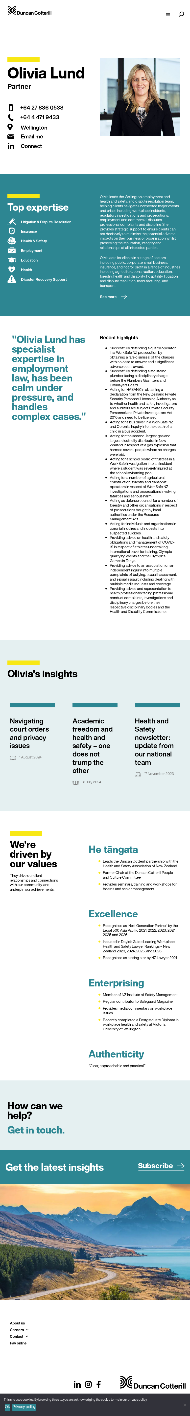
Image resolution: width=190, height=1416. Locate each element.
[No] (184, 1404)
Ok (7, 1407)
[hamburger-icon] (168, 15)
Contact (19, 1336)
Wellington (34, 127)
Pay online (18, 1343)
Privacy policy (24, 1407)
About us (17, 1323)
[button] (113, 297)
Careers (19, 1329)
